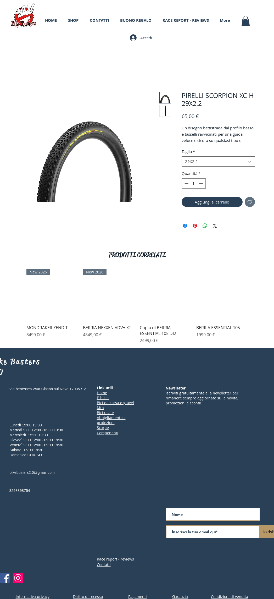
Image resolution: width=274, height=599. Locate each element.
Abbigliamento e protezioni (111, 420)
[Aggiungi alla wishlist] (250, 202)
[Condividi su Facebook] (185, 226)
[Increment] (201, 183)
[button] (245, 21)
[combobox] (218, 161)
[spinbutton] (193, 183)
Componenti (107, 432)
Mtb (100, 407)
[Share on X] (215, 226)
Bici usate (105, 412)
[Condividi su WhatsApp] (205, 226)
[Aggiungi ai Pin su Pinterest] (195, 226)
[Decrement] (185, 183)
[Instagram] (18, 578)
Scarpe (103, 427)
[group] (137, 306)
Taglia (188, 151)
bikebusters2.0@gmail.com (32, 472)
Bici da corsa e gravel (115, 402)
